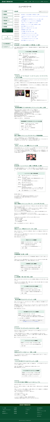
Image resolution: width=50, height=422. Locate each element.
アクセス (39, 414)
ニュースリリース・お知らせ (8, 30)
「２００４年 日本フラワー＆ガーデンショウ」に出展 (29, 38)
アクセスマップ (7, 38)
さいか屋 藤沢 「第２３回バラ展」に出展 (27, 31)
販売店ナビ (4, 411)
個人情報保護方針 (7, 43)
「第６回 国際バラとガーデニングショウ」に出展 (28, 33)
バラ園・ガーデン (6, 409)
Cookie (39, 412)
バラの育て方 (27, 409)
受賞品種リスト (7, 20)
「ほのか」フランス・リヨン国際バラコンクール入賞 (29, 22)
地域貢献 (5, 23)
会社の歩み (6, 17)
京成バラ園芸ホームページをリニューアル (27, 40)
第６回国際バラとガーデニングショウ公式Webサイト (31, 321)
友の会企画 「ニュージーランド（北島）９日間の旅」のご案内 (30, 24)
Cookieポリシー (7, 46)
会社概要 (25, 1)
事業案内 (5, 14)
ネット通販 (29, 1)
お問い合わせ (46, 1)
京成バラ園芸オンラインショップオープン (27, 26)
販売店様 (5, 413)
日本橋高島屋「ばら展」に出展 (26, 29)
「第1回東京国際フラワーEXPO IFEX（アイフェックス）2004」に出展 (32, 19)
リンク (26, 411)
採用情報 (42, 1)
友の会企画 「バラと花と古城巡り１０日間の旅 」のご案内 (30, 14)
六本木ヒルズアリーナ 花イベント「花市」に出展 (28, 36)
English (26, 413)
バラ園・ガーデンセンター (36, 1)
